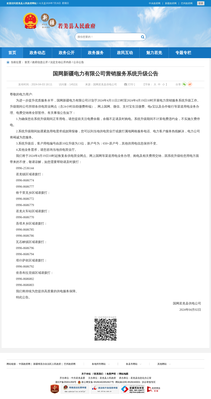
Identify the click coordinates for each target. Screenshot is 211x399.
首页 (12, 52)
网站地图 (123, 373)
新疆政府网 (171, 3)
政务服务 (96, 52)
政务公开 (67, 52)
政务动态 (37, 52)
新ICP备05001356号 (65, 382)
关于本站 (86, 373)
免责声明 (111, 373)
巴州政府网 (187, 3)
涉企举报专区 (149, 382)
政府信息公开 (40, 62)
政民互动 (125, 52)
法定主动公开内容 (60, 62)
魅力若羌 (154, 52)
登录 (200, 3)
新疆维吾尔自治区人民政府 (47, 364)
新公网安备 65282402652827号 (97, 382)
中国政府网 (24, 364)
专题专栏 (183, 52)
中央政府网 (154, 3)
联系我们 (98, 373)
